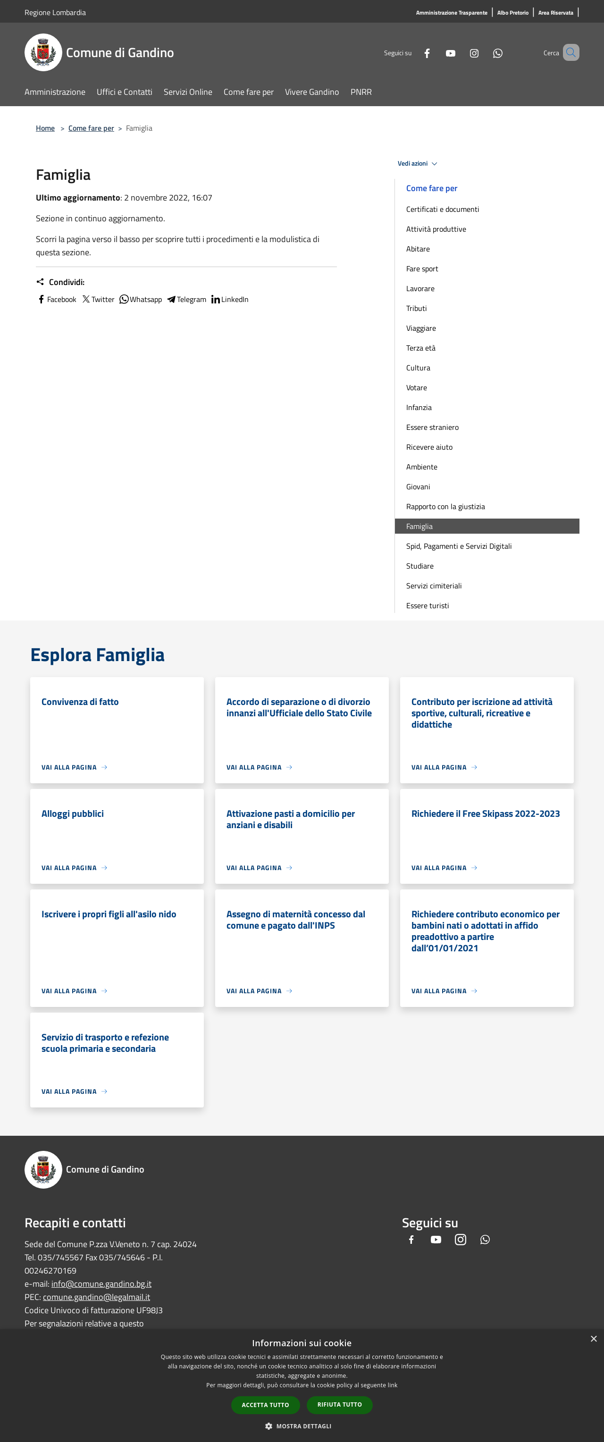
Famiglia (419, 526)
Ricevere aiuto (429, 447)
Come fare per (91, 128)
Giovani (418, 486)
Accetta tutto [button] (265, 1405)
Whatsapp (140, 299)
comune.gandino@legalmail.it (96, 1297)
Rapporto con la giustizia (445, 506)
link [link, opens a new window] (393, 1385)
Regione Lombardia (55, 12)
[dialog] (302, 1385)
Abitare (418, 248)
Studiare (420, 565)
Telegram (186, 299)
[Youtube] (437, 52)
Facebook (56, 299)
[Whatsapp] (484, 52)
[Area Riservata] (555, 12)
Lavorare (420, 288)
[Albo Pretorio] (512, 12)
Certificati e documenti (442, 209)
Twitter (97, 299)
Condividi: (60, 282)
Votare (416, 387)
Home (45, 128)
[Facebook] (413, 52)
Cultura (418, 367)
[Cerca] (568, 52)
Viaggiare (421, 328)
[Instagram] (460, 52)
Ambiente (421, 466)
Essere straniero (432, 427)
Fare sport (422, 268)
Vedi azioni (419, 163)
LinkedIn (229, 299)
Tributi (416, 308)
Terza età (421, 347)
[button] (302, 1426)
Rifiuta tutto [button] (340, 1404)
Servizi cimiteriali (434, 585)
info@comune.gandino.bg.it (101, 1283)
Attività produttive (436, 229)
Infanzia (419, 407)
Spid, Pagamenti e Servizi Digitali (459, 546)
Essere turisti (427, 605)
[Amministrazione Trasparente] (451, 12)
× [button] (593, 1339)
